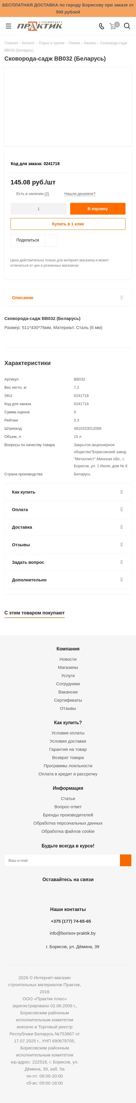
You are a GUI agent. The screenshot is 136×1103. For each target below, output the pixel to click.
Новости (67, 659)
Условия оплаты (68, 732)
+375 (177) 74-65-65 (71, 921)
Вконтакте (37, 893)
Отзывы (68, 708)
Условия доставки (68, 741)
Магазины (68, 667)
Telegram (81, 893)
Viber (96, 893)
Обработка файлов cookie (68, 831)
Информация (68, 788)
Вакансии (68, 691)
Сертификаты (68, 700)
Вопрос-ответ (68, 806)
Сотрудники (68, 683)
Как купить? (68, 722)
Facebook (52, 893)
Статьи (68, 798)
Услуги (68, 675)
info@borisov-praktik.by (73, 933)
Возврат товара (68, 757)
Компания (68, 648)
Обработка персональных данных (68, 823)
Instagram (67, 893)
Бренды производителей (68, 814)
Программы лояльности (68, 765)
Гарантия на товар (68, 749)
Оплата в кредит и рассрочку (68, 773)
